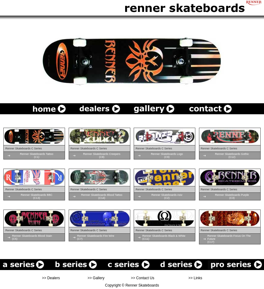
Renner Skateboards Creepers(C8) (101, 155)
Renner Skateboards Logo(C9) (167, 155)
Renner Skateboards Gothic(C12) (232, 155)
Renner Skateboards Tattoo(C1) (36, 155)
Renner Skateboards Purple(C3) (232, 196)
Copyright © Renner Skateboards (132, 285)
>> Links (195, 278)
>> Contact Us (142, 278)
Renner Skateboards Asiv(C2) (167, 196)
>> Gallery (96, 278)
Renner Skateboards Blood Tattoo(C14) (101, 196)
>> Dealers (51, 278)
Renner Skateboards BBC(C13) (36, 196)
